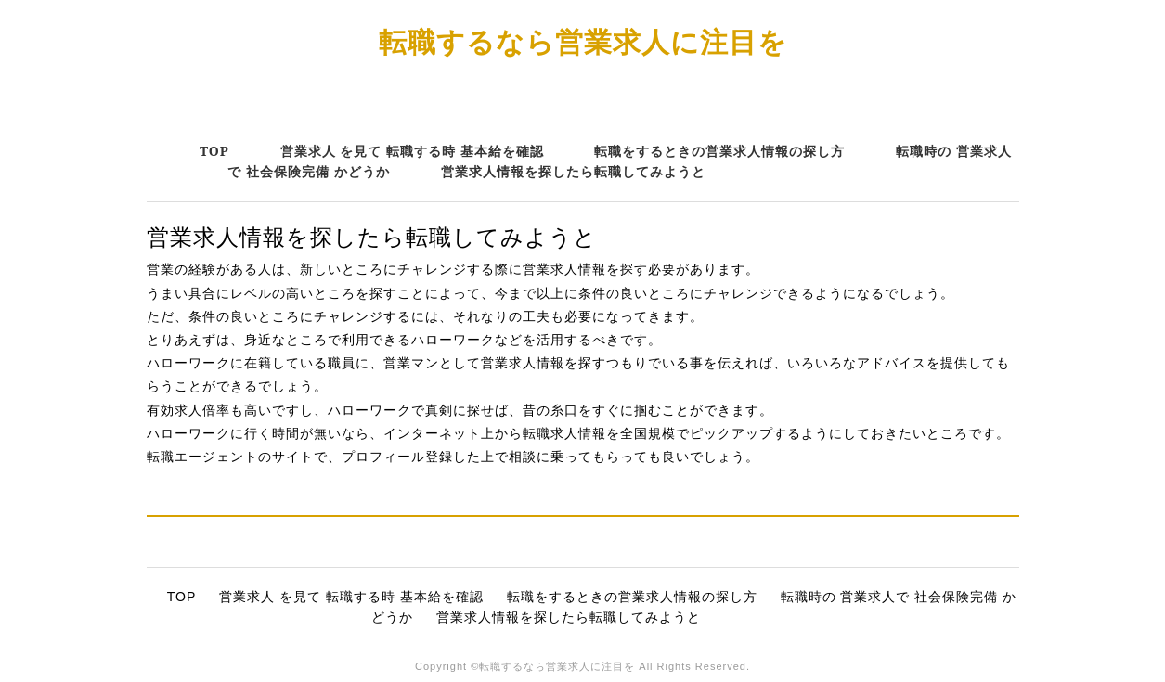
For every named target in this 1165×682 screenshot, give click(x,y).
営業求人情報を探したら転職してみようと (573, 171)
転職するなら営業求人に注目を (583, 41)
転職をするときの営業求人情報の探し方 (719, 151)
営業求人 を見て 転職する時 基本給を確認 (412, 151)
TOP (214, 151)
